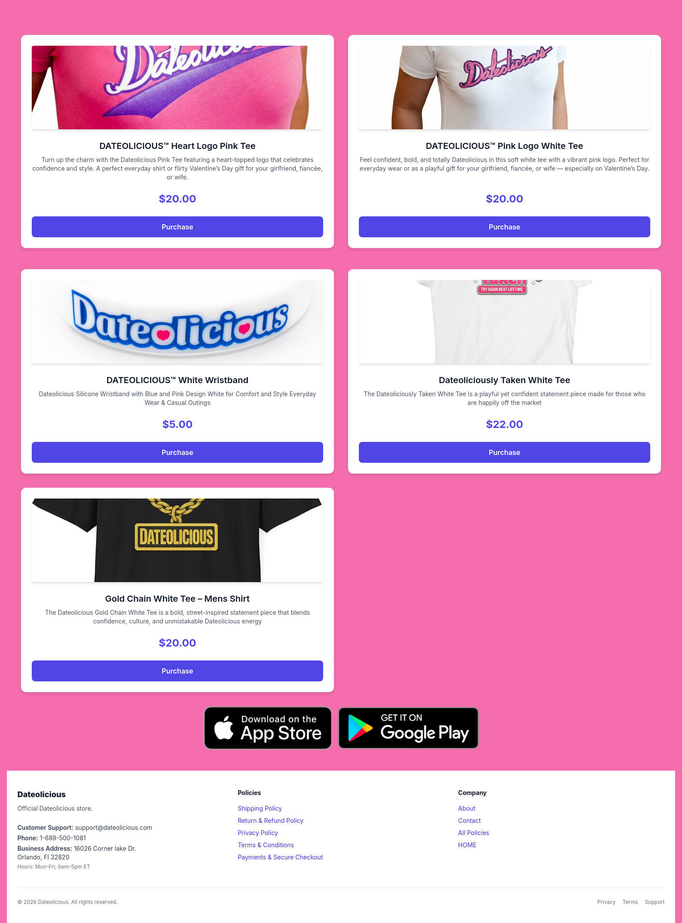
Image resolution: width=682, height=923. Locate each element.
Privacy (606, 902)
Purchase (178, 226)
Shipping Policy (260, 808)
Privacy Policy (258, 832)
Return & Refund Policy (271, 820)
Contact (469, 820)
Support (655, 902)
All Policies (473, 832)
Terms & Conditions (266, 845)
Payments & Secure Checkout (280, 857)
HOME (467, 845)
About (466, 808)
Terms (630, 902)
